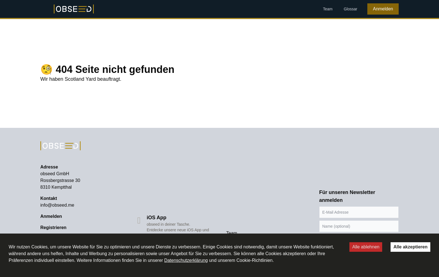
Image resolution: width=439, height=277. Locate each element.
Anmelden (383, 8)
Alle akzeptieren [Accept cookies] (410, 246)
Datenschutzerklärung (186, 260)
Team (327, 9)
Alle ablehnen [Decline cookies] (365, 246)
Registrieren (53, 227)
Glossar (350, 9)
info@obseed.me (57, 205)
